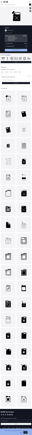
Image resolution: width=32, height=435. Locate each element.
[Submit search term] (30, 5)
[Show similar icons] (30, 11)
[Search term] (16, 5)
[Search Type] (2, 5)
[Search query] (16, 80)
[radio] (16, 38)
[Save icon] (30, 8)
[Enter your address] (16, 421)
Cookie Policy (14, 430)
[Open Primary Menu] (1, 2)
